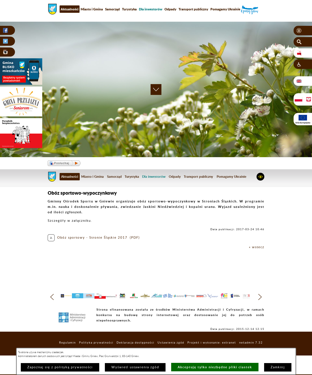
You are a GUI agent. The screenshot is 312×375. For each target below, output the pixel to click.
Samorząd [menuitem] (112, 9)
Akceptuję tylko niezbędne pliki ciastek (215, 367)
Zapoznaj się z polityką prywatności (60, 367)
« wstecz (256, 247)
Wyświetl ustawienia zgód (135, 367)
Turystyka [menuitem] (129, 9)
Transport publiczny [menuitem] (193, 9)
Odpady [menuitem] (170, 9)
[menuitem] (150, 9)
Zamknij (278, 367)
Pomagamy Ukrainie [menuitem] (225, 9)
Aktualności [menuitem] (69, 9)
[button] (303, 30)
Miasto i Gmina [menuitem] (92, 9)
